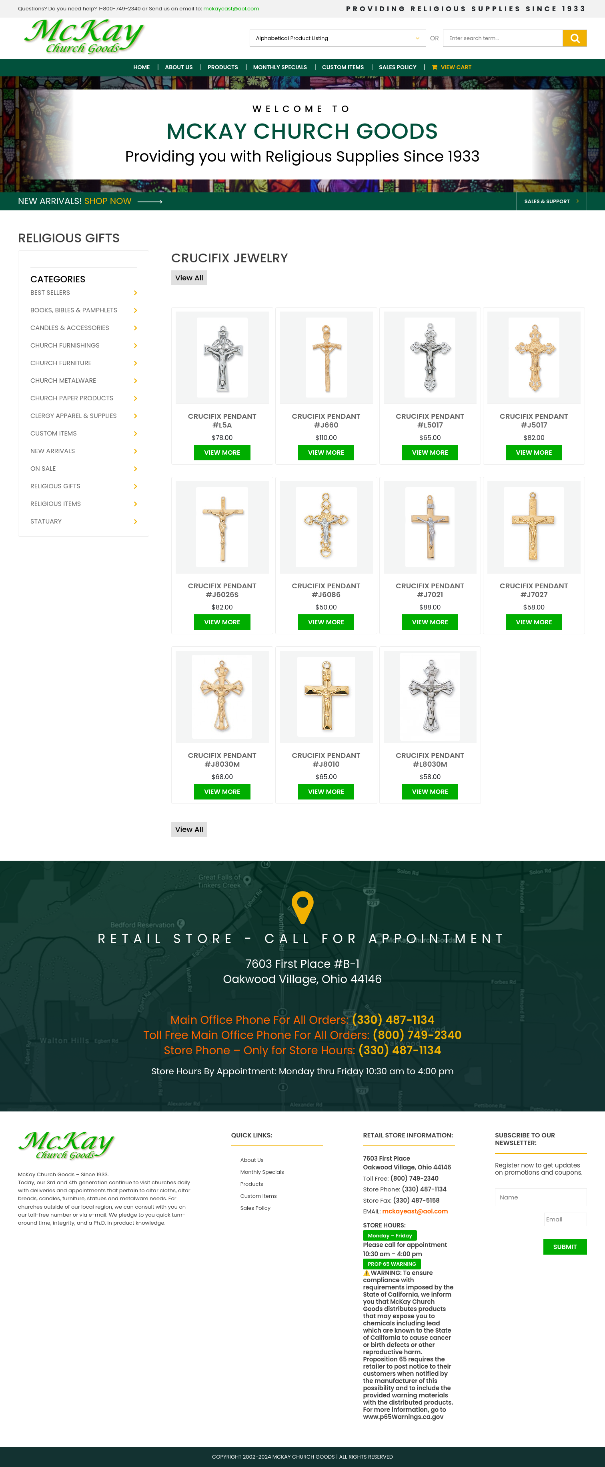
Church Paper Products (71, 398)
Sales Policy (398, 67)
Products (223, 67)
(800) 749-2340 (417, 1035)
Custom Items (343, 67)
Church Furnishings (65, 345)
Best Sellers (50, 292)
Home (142, 67)
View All (189, 278)
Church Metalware (63, 380)
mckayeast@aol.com (231, 8)
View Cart (456, 67)
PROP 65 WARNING (392, 1264)
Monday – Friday (390, 1235)
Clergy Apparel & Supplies (73, 415)
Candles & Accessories (69, 327)
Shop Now (123, 201)
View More (222, 452)
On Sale (43, 468)
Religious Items (55, 503)
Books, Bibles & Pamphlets (73, 310)
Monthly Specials (280, 67)
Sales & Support (547, 201)
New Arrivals (52, 451)
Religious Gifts (55, 486)
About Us (178, 67)
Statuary (46, 521)
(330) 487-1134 (393, 1020)
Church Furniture (61, 363)
